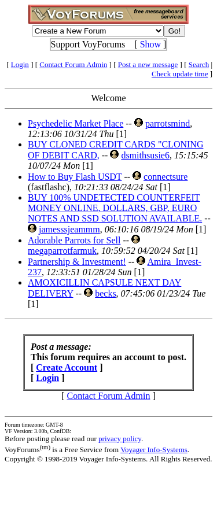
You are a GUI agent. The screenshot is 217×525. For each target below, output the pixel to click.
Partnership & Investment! (77, 262)
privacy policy (119, 438)
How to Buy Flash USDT (75, 177)
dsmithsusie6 (145, 155)
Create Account (66, 367)
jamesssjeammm (69, 229)
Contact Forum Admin (73, 64)
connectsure (165, 177)
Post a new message (148, 64)
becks (105, 293)
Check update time (180, 73)
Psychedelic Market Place (75, 123)
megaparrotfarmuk (62, 251)
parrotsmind (167, 123)
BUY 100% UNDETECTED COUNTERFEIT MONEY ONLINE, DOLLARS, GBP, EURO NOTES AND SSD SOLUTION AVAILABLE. (115, 208)
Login (20, 64)
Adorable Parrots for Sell (74, 240)
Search (199, 64)
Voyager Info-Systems (153, 449)
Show (150, 44)
